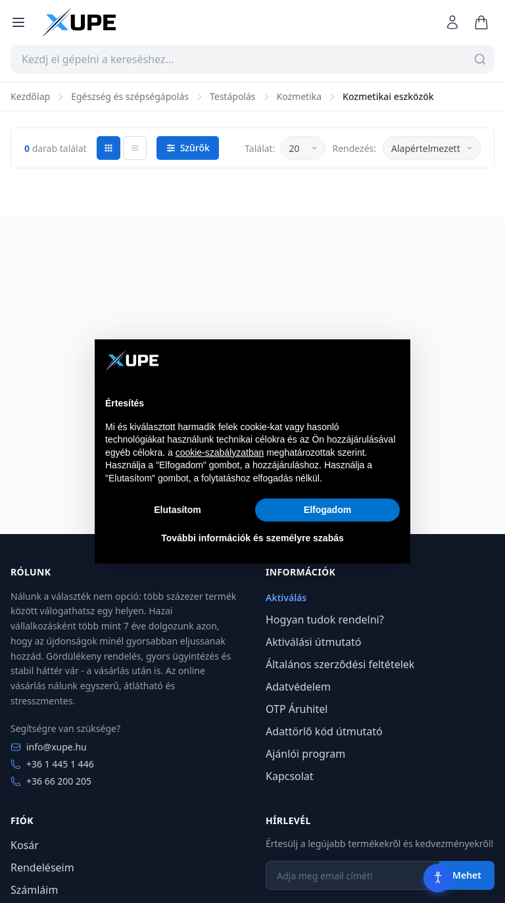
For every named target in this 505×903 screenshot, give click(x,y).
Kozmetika (299, 96)
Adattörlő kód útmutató (324, 731)
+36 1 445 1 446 (52, 764)
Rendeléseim (42, 867)
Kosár (25, 845)
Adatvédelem (298, 686)
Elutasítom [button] (177, 509)
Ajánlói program (305, 753)
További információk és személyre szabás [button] (252, 538)
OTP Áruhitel (296, 709)
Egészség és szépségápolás (130, 96)
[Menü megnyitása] (18, 22)
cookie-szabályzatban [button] (220, 452)
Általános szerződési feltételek (340, 664)
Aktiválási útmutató (314, 642)
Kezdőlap (30, 96)
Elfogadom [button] (327, 509)
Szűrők (188, 147)
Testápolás (233, 96)
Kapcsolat (290, 776)
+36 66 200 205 (51, 781)
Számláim (34, 890)
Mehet (466, 875)
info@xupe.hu (49, 747)
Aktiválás (286, 597)
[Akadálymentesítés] (437, 878)
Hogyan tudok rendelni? (325, 619)
